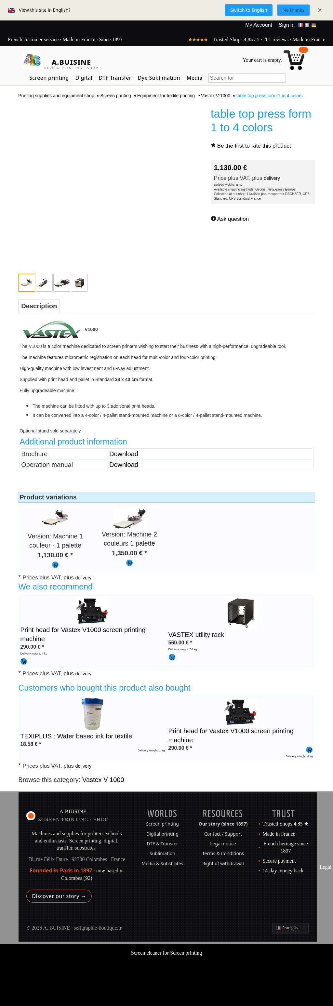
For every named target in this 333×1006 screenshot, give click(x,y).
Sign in (287, 25)
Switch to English (248, 10)
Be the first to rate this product (254, 146)
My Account (258, 25)
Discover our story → (59, 896)
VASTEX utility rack (196, 634)
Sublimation (162, 853)
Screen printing (49, 77)
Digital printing (162, 834)
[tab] (39, 306)
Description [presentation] (39, 306)
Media (195, 77)
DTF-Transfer (115, 77)
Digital (83, 77)
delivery (272, 178)
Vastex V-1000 (103, 779)
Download (123, 453)
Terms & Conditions (223, 853)
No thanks (293, 10)
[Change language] (290, 928)
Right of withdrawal (223, 863)
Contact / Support (223, 834)
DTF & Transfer (162, 844)
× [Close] (319, 10)
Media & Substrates (162, 863)
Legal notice (223, 844)
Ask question (233, 219)
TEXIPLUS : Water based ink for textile (76, 736)
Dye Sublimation (159, 77)
